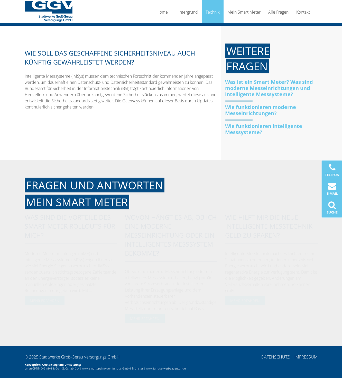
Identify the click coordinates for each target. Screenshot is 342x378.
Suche (332, 208)
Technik (213, 12)
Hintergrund (186, 12)
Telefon (332, 170)
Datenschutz (275, 357)
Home (162, 12)
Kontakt (303, 12)
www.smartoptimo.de (96, 368)
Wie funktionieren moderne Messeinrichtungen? (260, 110)
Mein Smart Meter (244, 12)
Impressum (306, 357)
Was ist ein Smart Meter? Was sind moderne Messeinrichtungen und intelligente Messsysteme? (269, 88)
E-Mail (332, 189)
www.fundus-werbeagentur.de (166, 368)
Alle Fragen (278, 12)
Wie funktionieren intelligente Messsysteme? (263, 128)
